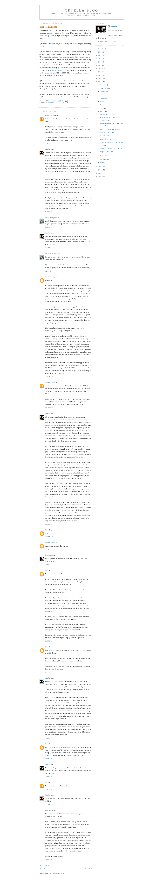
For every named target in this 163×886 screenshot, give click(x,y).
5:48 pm (48, 212)
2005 (100, 173)
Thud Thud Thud (105, 136)
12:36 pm (49, 804)
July (101, 101)
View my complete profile (107, 41)
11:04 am (49, 271)
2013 (100, 65)
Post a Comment (44, 865)
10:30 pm (49, 537)
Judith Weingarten (51, 218)
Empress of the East (82, 224)
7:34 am (48, 565)
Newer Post (43, 869)
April (102, 111)
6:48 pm (48, 759)
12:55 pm (49, 408)
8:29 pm (48, 227)
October (103, 91)
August (102, 98)
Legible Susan (50, 115)
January (103, 162)
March (102, 156)
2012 (100, 69)
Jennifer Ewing (50, 277)
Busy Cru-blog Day (106, 152)
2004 (100, 177)
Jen (46, 530)
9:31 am (48, 789)
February (103, 159)
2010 (100, 75)
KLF (49, 653)
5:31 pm (48, 143)
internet (58, 103)
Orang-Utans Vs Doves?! (108, 114)
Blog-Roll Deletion (48, 27)
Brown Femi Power (56, 70)
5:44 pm (48, 860)
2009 (100, 78)
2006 (100, 170)
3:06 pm (48, 524)
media (65, 103)
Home (66, 869)
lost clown (48, 555)
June (102, 105)
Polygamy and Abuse (107, 132)
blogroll (50, 103)
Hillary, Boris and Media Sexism (110, 129)
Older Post (88, 869)
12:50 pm (49, 377)
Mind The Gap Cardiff (46, 36)
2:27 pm (48, 672)
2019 (100, 52)
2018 (100, 55)
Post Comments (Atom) (56, 873)
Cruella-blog (81, 10)
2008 (100, 82)
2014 (100, 62)
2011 (100, 72)
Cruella (47, 149)
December (103, 85)
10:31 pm (49, 549)
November (103, 88)
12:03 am (49, 248)
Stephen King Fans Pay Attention (111, 148)
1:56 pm (48, 641)
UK (70, 103)
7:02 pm (48, 777)
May (102, 108)
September (104, 95)
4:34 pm (48, 738)
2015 (100, 59)
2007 (100, 167)
